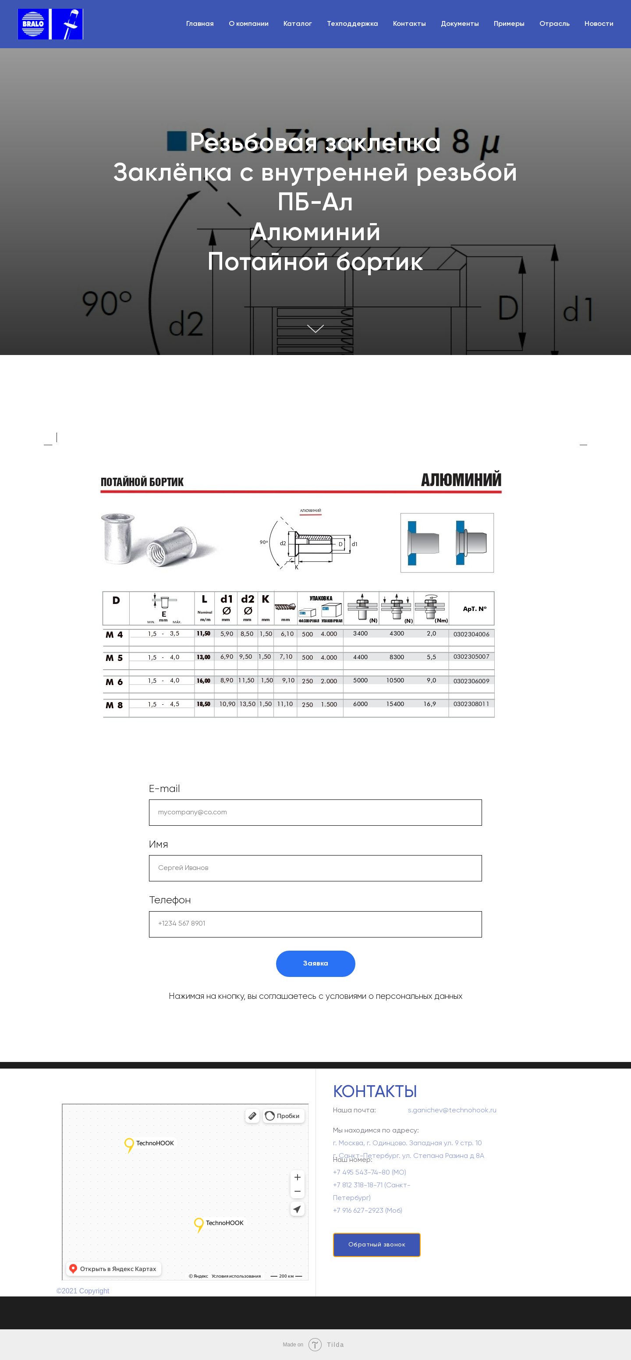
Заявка (315, 963)
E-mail (164, 789)
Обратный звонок (376, 1245)
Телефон (170, 900)
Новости (599, 24)
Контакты (409, 24)
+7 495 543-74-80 (361, 1181)
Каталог (298, 24)
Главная (200, 24)
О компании (249, 24)
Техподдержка (352, 24)
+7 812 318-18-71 (358, 1193)
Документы (460, 24)
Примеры (509, 24)
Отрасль (554, 24)
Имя (158, 844)
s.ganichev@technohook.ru (452, 1113)
